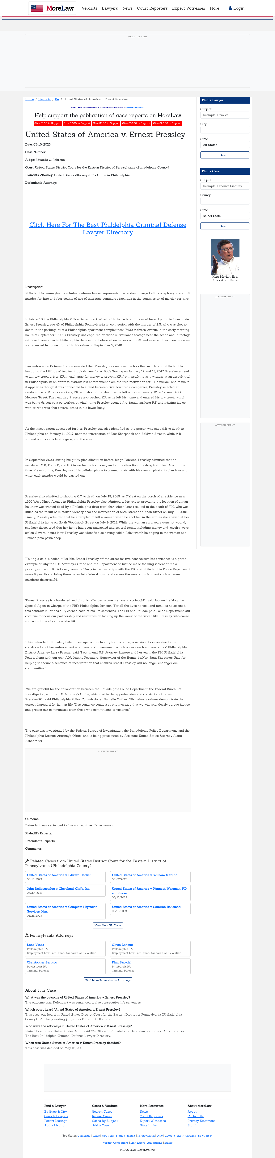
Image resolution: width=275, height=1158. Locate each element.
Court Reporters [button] (152, 8)
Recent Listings (55, 1121)
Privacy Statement (201, 1121)
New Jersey (205, 1135)
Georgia (170, 1135)
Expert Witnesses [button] (188, 8)
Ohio (160, 1135)
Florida (120, 1135)
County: (205, 195)
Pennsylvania (146, 1135)
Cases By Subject (105, 1121)
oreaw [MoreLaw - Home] (52, 8)
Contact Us (196, 1116)
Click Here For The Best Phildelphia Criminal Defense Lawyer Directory (107, 228)
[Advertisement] (137, 67)
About (192, 1111)
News (144, 1111)
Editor (168, 1142)
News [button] (127, 8)
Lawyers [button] (110, 8)
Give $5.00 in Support (106, 123)
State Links (148, 1125)
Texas (96, 1135)
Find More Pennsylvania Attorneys (108, 980)
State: (204, 139)
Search (225, 155)
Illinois (131, 1135)
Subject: (206, 109)
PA (57, 99)
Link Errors (137, 1142)
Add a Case (100, 1125)
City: (203, 124)
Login (236, 8)
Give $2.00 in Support (77, 123)
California (84, 1135)
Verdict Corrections (116, 1142)
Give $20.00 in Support (167, 123)
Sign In (193, 1125)
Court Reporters (151, 1116)
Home (29, 99)
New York (108, 1135)
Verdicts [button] (89, 8)
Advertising (155, 1142)
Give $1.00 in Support (47, 123)
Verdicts (44, 99)
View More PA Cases (108, 925)
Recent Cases (102, 1116)
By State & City (55, 1111)
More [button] (214, 8)
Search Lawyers (56, 1116)
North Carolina (186, 1135)
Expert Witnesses (153, 1121)
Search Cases (102, 1111)
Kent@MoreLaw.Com (135, 107)
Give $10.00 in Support (136, 123)
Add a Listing (54, 1125)
